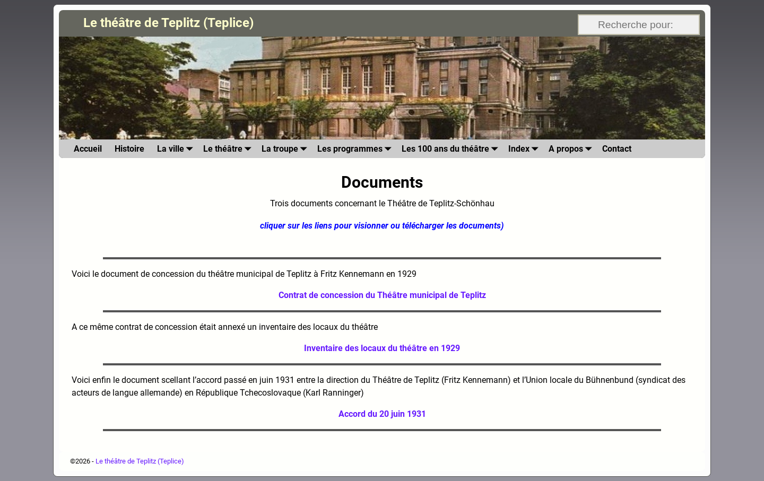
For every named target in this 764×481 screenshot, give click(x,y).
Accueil (88, 149)
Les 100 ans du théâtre (452, 148)
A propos (572, 148)
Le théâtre (229, 148)
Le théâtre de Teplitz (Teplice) (168, 22)
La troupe (286, 148)
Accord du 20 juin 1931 (382, 414)
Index (525, 148)
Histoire (129, 149)
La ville (177, 148)
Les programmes (356, 148)
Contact (616, 149)
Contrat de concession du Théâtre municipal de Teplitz (382, 295)
